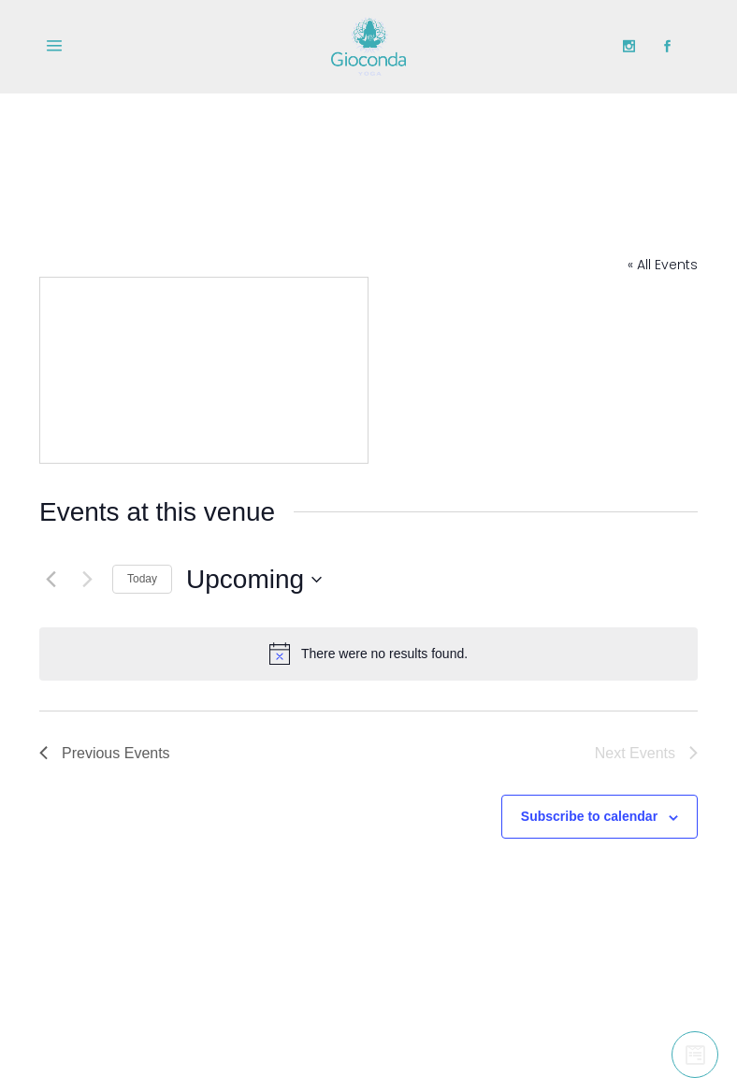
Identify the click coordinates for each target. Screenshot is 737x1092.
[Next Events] (87, 579)
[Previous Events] (50, 579)
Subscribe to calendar (589, 816)
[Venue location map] (204, 370)
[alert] (368, 653)
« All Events (663, 264)
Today (142, 578)
